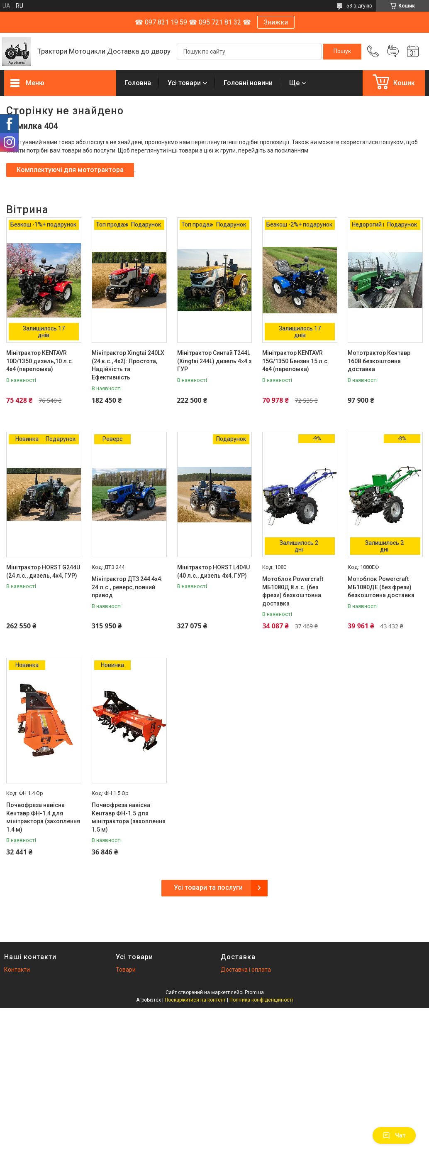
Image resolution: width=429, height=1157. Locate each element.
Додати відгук (393, 51)
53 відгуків (359, 6)
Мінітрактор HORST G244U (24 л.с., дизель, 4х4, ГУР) (43, 571)
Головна (137, 83)
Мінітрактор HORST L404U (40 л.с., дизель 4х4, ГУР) (213, 571)
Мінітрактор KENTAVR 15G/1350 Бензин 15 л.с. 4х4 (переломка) (295, 361)
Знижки (276, 22)
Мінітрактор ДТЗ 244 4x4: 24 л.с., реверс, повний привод (127, 587)
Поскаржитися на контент (195, 1000)
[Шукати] (342, 51)
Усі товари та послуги (208, 887)
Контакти (17, 969)
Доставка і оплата (246, 969)
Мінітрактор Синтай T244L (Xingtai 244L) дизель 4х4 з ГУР (214, 361)
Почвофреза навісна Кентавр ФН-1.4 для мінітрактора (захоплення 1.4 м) (43, 817)
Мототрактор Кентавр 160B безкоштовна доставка (379, 361)
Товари (126, 969)
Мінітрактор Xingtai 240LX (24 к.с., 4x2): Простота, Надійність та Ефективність (128, 365)
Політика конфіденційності (261, 1000)
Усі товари (184, 83)
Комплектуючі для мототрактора (70, 170)
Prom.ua (254, 992)
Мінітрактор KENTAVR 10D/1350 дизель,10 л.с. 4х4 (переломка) (39, 361)
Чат (394, 1135)
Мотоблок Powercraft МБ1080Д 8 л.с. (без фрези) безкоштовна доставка (292, 591)
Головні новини (248, 83)
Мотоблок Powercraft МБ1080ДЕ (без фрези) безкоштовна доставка (381, 587)
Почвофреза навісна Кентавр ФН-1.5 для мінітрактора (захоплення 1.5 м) (129, 817)
